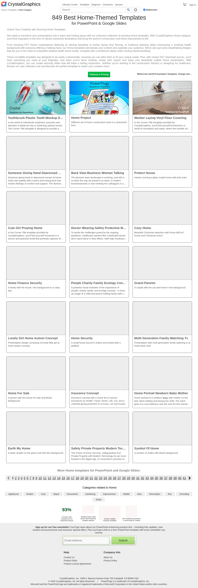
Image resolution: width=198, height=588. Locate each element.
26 (114, 478)
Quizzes (119, 4)
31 (138, 478)
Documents (72, 494)
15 (63, 478)
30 (133, 478)
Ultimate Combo (70, 4)
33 (147, 478)
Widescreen (151, 10)
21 (91, 478)
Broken (30, 494)
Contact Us (69, 557)
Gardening (90, 494)
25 (110, 478)
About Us (108, 557)
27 (119, 478)
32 (142, 478)
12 (49, 478)
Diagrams (96, 4)
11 (45, 478)
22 (96, 478)
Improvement (109, 494)
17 (72, 478)
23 (100, 478)
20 (86, 478)
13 (54, 478)
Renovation (154, 494)
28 (124, 478)
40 (179, 478)
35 (156, 478)
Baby (165, 398)
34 (151, 478)
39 (175, 478)
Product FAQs (70, 560)
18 (77, 478)
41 (184, 478)
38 (170, 478)
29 (128, 478)
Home (3, 10)
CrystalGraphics (21, 4)
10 (40, 478)
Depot (56, 494)
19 (82, 478)
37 (165, 478)
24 (105, 478)
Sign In (192, 5)
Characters (108, 4)
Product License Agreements (77, 564)
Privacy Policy (110, 560)
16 (68, 478)
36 (161, 478)
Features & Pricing (99, 74)
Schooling (184, 494)
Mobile (126, 494)
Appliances (13, 494)
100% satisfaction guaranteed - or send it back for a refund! (131, 518)
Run (170, 494)
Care (43, 494)
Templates (84, 4)
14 (58, 478)
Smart (98, 499)
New (139, 494)
